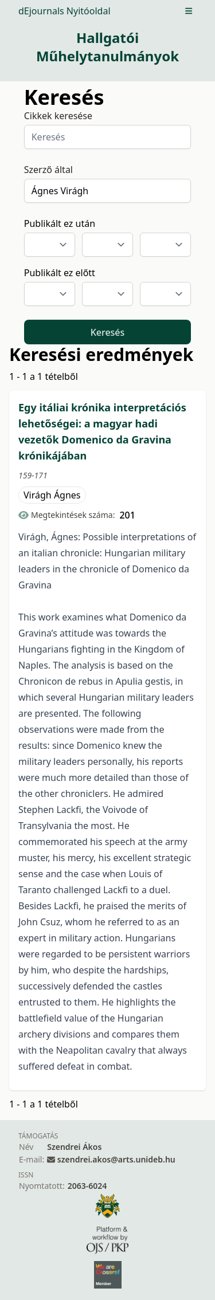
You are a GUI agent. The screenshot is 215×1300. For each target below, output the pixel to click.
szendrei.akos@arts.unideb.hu (116, 1159)
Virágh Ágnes (52, 495)
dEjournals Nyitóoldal (64, 11)
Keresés (108, 332)
